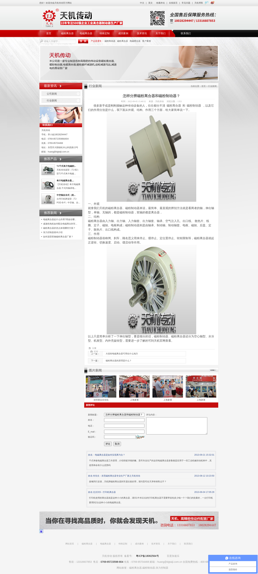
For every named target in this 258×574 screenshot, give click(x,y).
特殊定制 (105, 33)
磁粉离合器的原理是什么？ (119, 360)
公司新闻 (52, 93)
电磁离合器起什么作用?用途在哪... (59, 219)
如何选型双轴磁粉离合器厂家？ (58, 236)
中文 (142, 3)
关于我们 (161, 33)
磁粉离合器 (67, 33)
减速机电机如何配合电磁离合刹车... (60, 224)
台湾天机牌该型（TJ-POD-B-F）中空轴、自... (68, 199)
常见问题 (186, 3)
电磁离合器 (86, 33)
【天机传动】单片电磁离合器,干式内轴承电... (68, 184)
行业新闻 (52, 100)
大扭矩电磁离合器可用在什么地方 (122, 353)
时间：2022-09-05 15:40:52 (133, 101)
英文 (150, 3)
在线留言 (173, 3)
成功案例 (123, 33)
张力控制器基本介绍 (53, 232)
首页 (48, 33)
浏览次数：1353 (174, 101)
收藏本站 (160, 3)
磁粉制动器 (110, 41)
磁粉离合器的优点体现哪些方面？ (59, 228)
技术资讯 (142, 33)
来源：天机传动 (156, 101)
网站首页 (69, 547)
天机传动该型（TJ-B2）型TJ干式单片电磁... (68, 170)
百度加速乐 (173, 559)
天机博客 (198, 3)
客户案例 (146, 41)
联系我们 (186, 33)
